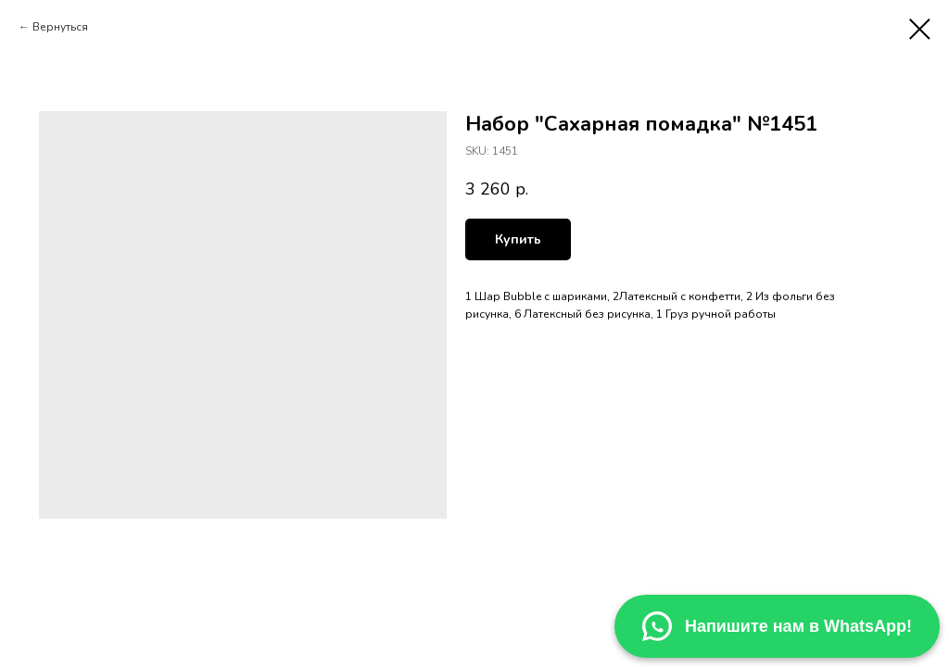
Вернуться (60, 26)
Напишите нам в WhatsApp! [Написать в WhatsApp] (777, 626)
